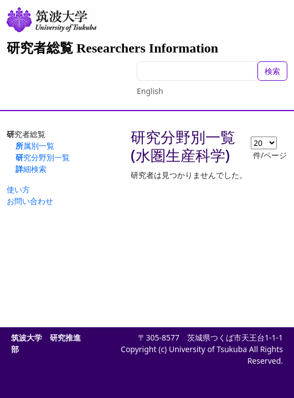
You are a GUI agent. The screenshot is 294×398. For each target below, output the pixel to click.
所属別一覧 (35, 145)
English (150, 91)
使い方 (18, 189)
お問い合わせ (30, 201)
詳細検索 (31, 169)
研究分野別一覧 (43, 157)
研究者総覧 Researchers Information (112, 48)
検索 (272, 71)
